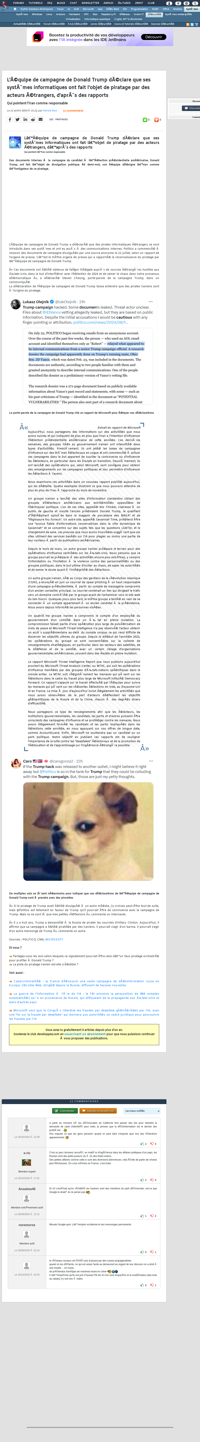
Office (166, 9)
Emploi (108, 3)
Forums (18, 3)
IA (68, 9)
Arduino (60, 14)
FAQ (50, 3)
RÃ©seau (125, 14)
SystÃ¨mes (192, 9)
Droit (139, 3)
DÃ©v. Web (112, 9)
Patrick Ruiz (50, 110)
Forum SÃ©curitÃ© (54, 24)
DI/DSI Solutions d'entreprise (37, 9)
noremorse (27, 1225)
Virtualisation (73, 19)
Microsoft (88, 9)
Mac (95, 14)
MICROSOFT (54, 940)
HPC (86, 14)
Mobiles (177, 9)
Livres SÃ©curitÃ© (101, 24)
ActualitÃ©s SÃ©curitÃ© (26, 24)
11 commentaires (73, 111)
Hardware (74, 14)
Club (151, 3)
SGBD (155, 9)
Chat (73, 3)
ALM (76, 9)
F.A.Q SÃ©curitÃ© (77, 24)
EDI (125, 9)
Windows (37, 14)
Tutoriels (35, 3)
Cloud (60, 9)
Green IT (139, 14)
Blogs (61, 3)
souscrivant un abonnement (85, 1034)
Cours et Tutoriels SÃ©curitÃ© (131, 24)
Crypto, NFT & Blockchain (128, 19)
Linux (49, 14)
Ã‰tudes (124, 3)
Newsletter (90, 3)
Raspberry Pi (108, 14)
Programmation (139, 9)
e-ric (27, 1153)
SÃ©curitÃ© (154, 14)
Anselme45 (27, 1189)
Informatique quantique (97, 19)
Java (100, 9)
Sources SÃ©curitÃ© (162, 24)
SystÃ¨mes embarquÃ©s (178, 14)
